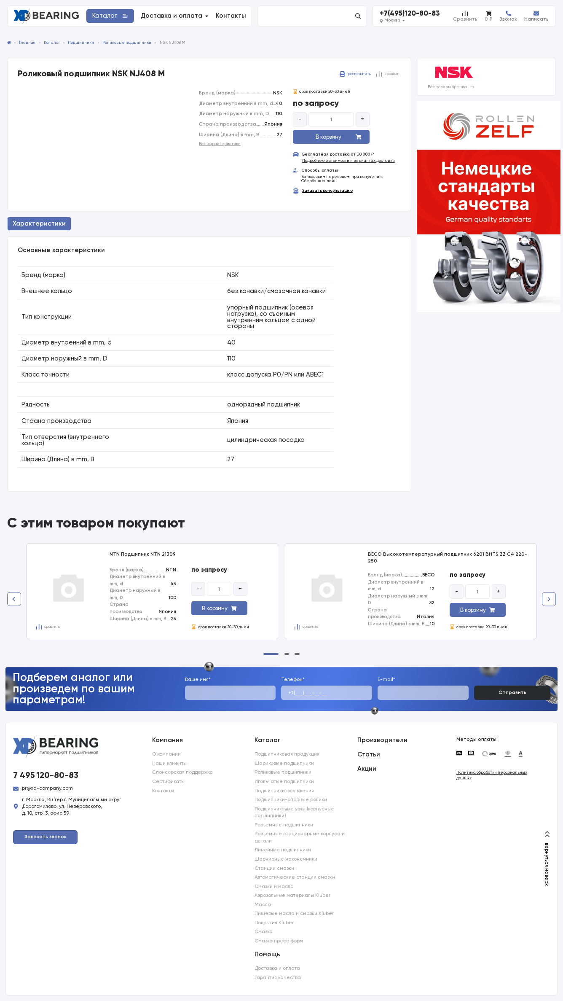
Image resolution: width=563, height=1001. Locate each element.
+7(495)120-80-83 (410, 13)
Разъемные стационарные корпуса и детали (300, 837)
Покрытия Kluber (274, 923)
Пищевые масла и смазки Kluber (294, 913)
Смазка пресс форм (279, 941)
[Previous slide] (14, 599)
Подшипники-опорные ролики (291, 799)
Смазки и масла (274, 886)
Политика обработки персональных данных (491, 775)
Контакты (163, 791)
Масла (263, 904)
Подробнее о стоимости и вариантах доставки (348, 161)
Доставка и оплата (277, 968)
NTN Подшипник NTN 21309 (143, 554)
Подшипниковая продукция (287, 754)
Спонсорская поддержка (182, 772)
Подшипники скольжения (284, 791)
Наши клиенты (169, 763)
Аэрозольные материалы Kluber (292, 895)
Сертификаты (168, 781)
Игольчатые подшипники (284, 781)
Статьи (368, 754)
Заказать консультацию (327, 191)
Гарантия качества (278, 977)
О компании (166, 754)
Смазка (264, 931)
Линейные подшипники (283, 850)
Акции (366, 768)
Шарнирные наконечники (286, 859)
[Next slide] (549, 599)
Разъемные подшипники (284, 825)
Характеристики (39, 223)
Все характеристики (220, 144)
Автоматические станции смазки (295, 877)
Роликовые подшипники (283, 772)
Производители (382, 740)
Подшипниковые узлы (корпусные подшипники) (294, 812)
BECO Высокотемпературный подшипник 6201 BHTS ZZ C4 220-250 (447, 557)
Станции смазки (274, 868)
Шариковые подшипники (284, 763)
